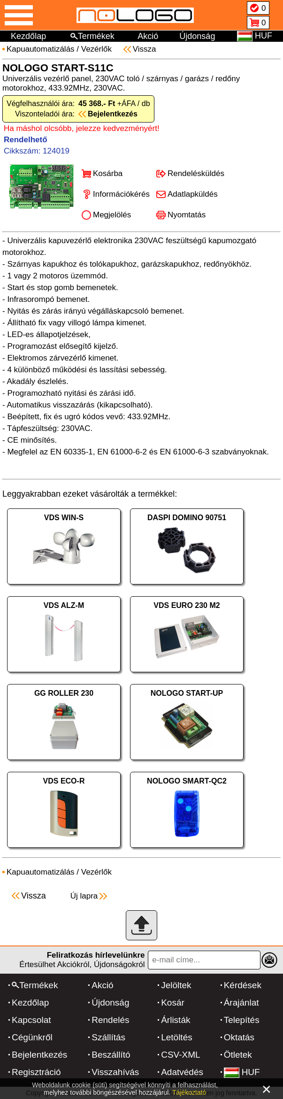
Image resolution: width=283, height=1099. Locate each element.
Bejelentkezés (39, 1055)
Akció (148, 36)
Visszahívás (115, 1072)
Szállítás (108, 1037)
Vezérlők (96, 49)
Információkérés (121, 194)
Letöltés (176, 1037)
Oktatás (239, 1037)
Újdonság (197, 36)
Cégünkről (32, 1037)
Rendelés (110, 1020)
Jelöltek (176, 985)
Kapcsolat (31, 1020)
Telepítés (242, 1020)
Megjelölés (112, 214)
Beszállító (111, 1055)
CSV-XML (180, 1055)
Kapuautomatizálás (41, 49)
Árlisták (175, 1020)
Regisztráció (36, 1072)
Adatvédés (182, 1072)
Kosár (172, 1002)
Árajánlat (241, 1002)
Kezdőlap (28, 36)
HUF (242, 1072)
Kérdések (242, 985)
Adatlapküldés (193, 194)
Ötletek (238, 1055)
